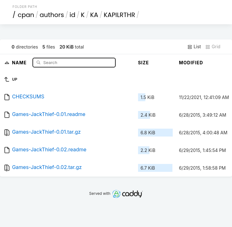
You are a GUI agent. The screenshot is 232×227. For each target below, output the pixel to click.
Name (20, 62)
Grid (212, 46)
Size (143, 62)
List (194, 46)
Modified (191, 62)
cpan (26, 14)
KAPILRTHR (119, 14)
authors (52, 14)
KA (94, 14)
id (72, 14)
